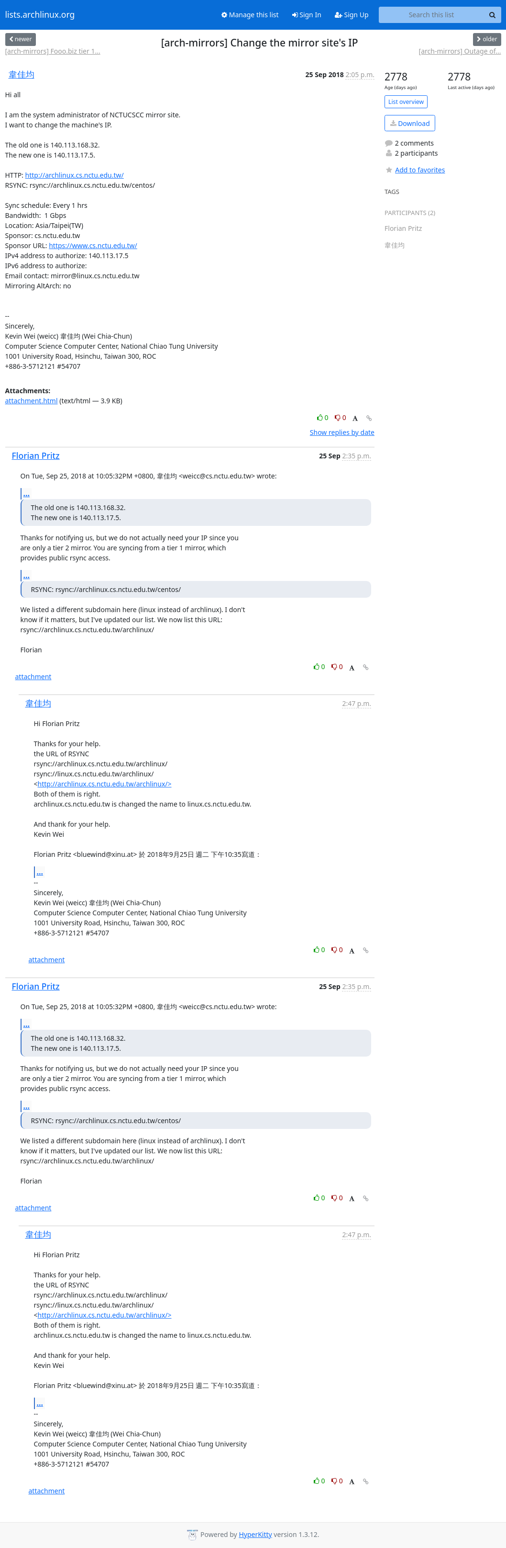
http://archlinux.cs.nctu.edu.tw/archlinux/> (105, 783)
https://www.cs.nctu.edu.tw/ (93, 245)
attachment (33, 676)
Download (410, 123)
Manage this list (250, 14)
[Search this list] (431, 15)
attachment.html (31, 400)
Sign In (306, 14)
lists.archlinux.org (40, 15)
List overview (406, 102)
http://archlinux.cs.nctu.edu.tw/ (74, 175)
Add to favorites (415, 169)
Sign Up (352, 14)
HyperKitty (255, 1534)
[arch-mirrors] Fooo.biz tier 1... (52, 51)
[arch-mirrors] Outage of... (460, 51)
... (26, 493)
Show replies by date (342, 432)
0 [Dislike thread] (340, 417)
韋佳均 (21, 74)
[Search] (492, 15)
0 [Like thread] (323, 417)
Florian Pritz (36, 455)
